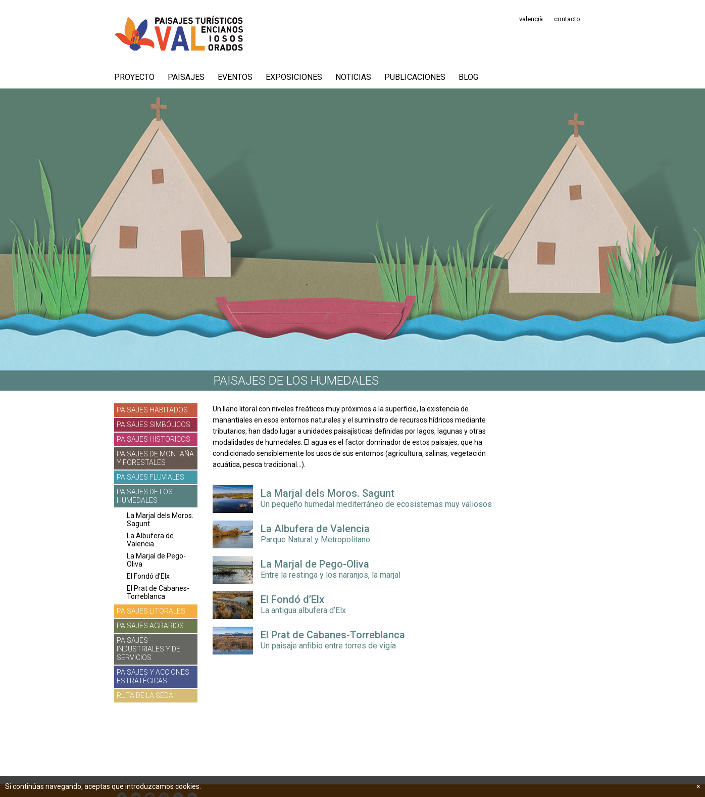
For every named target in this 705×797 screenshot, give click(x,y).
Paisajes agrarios (150, 626)
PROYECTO (134, 77)
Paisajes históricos (153, 439)
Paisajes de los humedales (145, 496)
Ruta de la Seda (145, 695)
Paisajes (186, 77)
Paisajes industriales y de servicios (148, 649)
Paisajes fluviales (150, 477)
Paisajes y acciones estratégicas (153, 676)
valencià (531, 19)
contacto (567, 19)
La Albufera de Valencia (150, 540)
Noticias (353, 77)
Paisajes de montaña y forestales (155, 458)
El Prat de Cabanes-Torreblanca (158, 592)
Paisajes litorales (151, 611)
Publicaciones (414, 77)
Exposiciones (294, 77)
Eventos (235, 77)
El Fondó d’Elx (148, 576)
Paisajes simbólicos (153, 424)
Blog (468, 77)
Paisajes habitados (152, 410)
